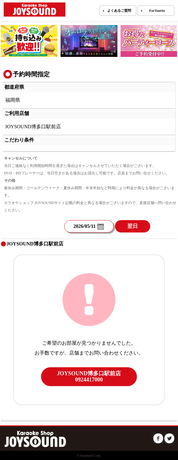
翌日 (132, 226)
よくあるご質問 (119, 10)
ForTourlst (157, 10)
